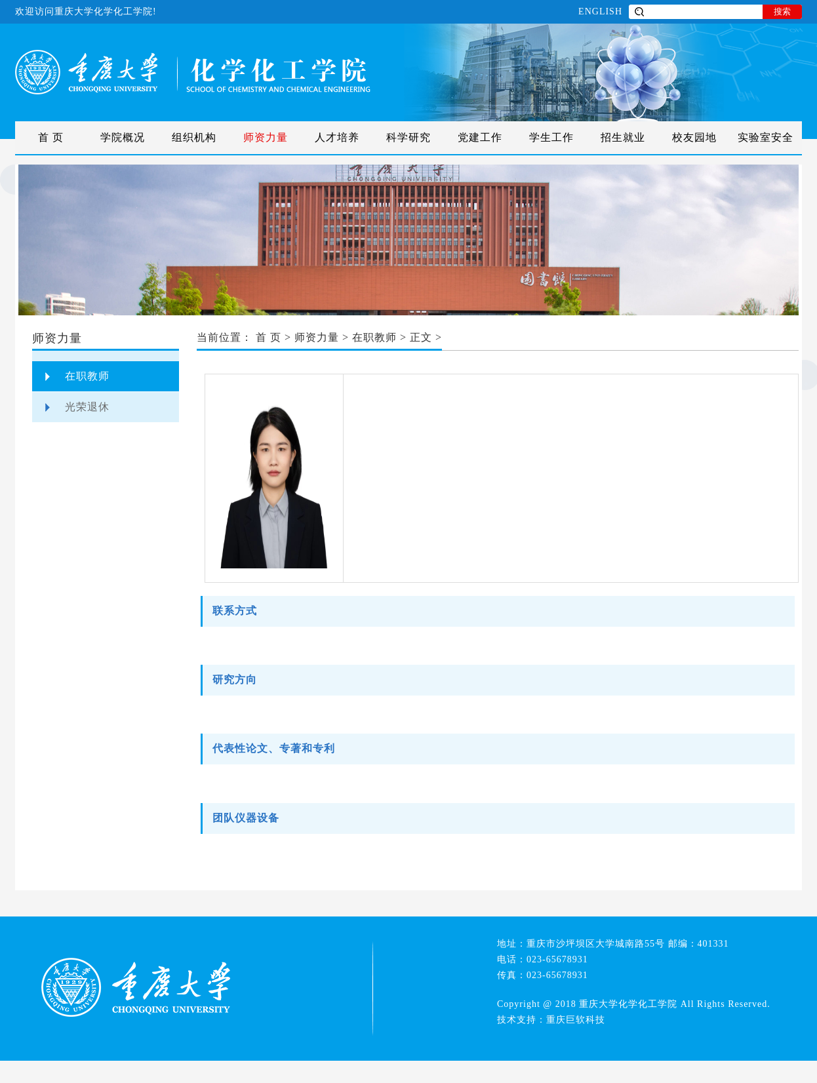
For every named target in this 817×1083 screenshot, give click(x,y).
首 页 (51, 137)
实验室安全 (765, 137)
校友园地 (694, 137)
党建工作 (480, 137)
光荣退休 (87, 406)
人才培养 (337, 137)
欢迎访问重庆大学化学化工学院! (86, 11)
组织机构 (194, 137)
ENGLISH (600, 11)
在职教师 (87, 376)
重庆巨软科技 (575, 1020)
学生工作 (551, 137)
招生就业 (623, 137)
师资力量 (265, 137)
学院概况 (122, 137)
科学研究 (408, 137)
